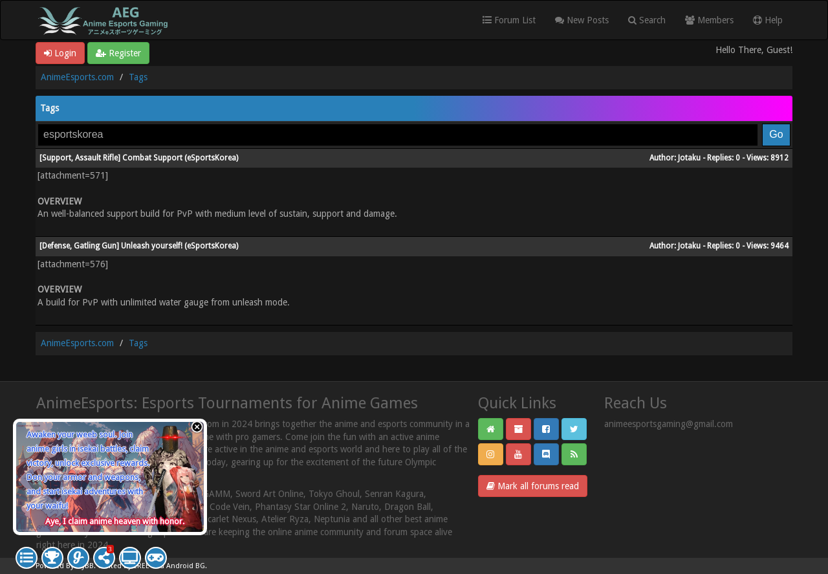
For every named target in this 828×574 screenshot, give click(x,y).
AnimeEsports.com (77, 77)
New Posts (582, 20)
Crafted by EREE (123, 566)
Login (60, 53)
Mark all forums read (532, 486)
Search (647, 20)
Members (709, 20)
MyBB (85, 566)
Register (118, 53)
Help (768, 20)
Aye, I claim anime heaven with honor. (114, 521)
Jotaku (689, 157)
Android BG (185, 566)
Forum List (509, 20)
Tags (138, 77)
